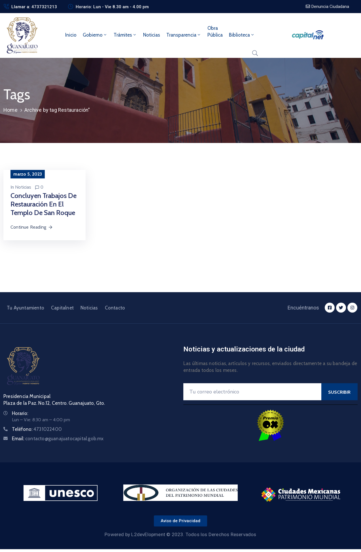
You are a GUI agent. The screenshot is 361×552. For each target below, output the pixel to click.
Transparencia (183, 35)
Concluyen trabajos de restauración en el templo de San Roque (43, 204)
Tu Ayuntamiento (25, 308)
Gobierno (95, 35)
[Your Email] (252, 391)
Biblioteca (242, 35)
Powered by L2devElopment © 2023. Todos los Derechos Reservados (180, 534)
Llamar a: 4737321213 (34, 6)
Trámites (125, 35)
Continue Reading (31, 227)
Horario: (20, 413)
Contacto (115, 308)
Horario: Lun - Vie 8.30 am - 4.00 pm (112, 6)
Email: (58, 438)
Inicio (71, 35)
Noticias (151, 35)
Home (10, 110)
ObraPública (215, 31)
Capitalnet (62, 308)
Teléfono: (37, 429)
